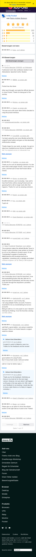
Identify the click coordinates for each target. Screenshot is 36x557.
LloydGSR (16, 136)
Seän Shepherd (18, 217)
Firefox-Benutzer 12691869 (13, 130)
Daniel (15, 108)
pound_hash (17, 238)
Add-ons (5, 449)
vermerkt (17, 538)
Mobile (4, 494)
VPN (4, 511)
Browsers (5, 507)
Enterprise (6, 497)
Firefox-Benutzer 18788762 (13, 225)
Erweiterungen (11, 10)
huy (14, 201)
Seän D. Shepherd (18, 398)
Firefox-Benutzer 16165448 (13, 274)
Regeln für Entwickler (10, 466)
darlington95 (17, 298)
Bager (15, 404)
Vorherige (9, 424)
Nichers (15, 102)
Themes (20, 10)
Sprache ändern (7, 550)
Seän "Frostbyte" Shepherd (13, 246)
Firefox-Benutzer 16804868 (14, 418)
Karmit (15, 195)
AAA (14, 211)
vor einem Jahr (22, 80)
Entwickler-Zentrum (9, 463)
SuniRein (15, 162)
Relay (4, 514)
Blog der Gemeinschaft (11, 470)
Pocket (5, 522)
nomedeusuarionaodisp (12, 122)
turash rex (16, 292)
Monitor (5, 518)
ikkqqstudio (16, 325)
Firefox (14, 4)
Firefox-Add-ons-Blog (10, 456)
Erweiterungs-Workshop (11, 459)
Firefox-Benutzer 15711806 (13, 232)
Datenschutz (6, 534)
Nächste (26, 424)
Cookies (15, 534)
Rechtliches (24, 534)
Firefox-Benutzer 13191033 (13, 67)
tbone (15, 178)
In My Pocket (11, 16)
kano (14, 50)
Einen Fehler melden (10, 477)
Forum (4, 473)
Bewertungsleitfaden (10, 480)
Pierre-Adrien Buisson (18, 18)
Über (4, 452)
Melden (4, 76)
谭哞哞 (15, 80)
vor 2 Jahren (27, 225)
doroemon (16, 355)
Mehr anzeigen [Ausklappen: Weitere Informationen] (7, 154)
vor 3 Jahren (21, 50)
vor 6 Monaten (27, 67)
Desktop (5, 490)
